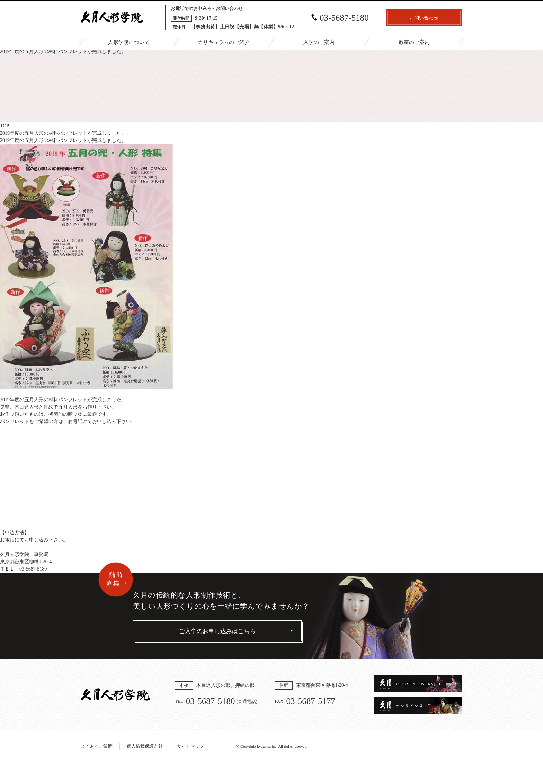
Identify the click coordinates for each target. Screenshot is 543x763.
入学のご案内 (319, 42)
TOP (4, 125)
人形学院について (129, 42)
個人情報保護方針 (145, 746)
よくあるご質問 (97, 746)
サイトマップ (190, 746)
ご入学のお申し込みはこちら (217, 631)
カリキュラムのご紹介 (224, 42)
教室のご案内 (414, 42)
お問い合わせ (423, 17)
